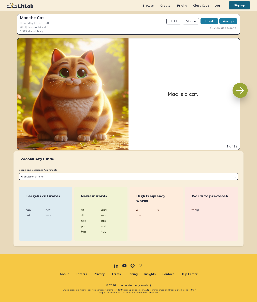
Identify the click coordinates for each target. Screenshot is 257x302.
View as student (223, 28)
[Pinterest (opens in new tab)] (133, 266)
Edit (174, 21)
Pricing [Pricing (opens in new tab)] (182, 5)
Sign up (239, 5)
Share (191, 21)
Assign (228, 21)
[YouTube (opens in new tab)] (124, 266)
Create (165, 5)
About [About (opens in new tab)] (64, 274)
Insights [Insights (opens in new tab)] (150, 274)
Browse (148, 5)
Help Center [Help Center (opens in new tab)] (189, 274)
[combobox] (128, 176)
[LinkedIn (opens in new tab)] (116, 266)
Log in (219, 5)
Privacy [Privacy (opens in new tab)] (99, 274)
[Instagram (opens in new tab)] (141, 266)
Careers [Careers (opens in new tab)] (81, 274)
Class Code (201, 5)
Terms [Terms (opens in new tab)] (116, 274)
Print (209, 21)
